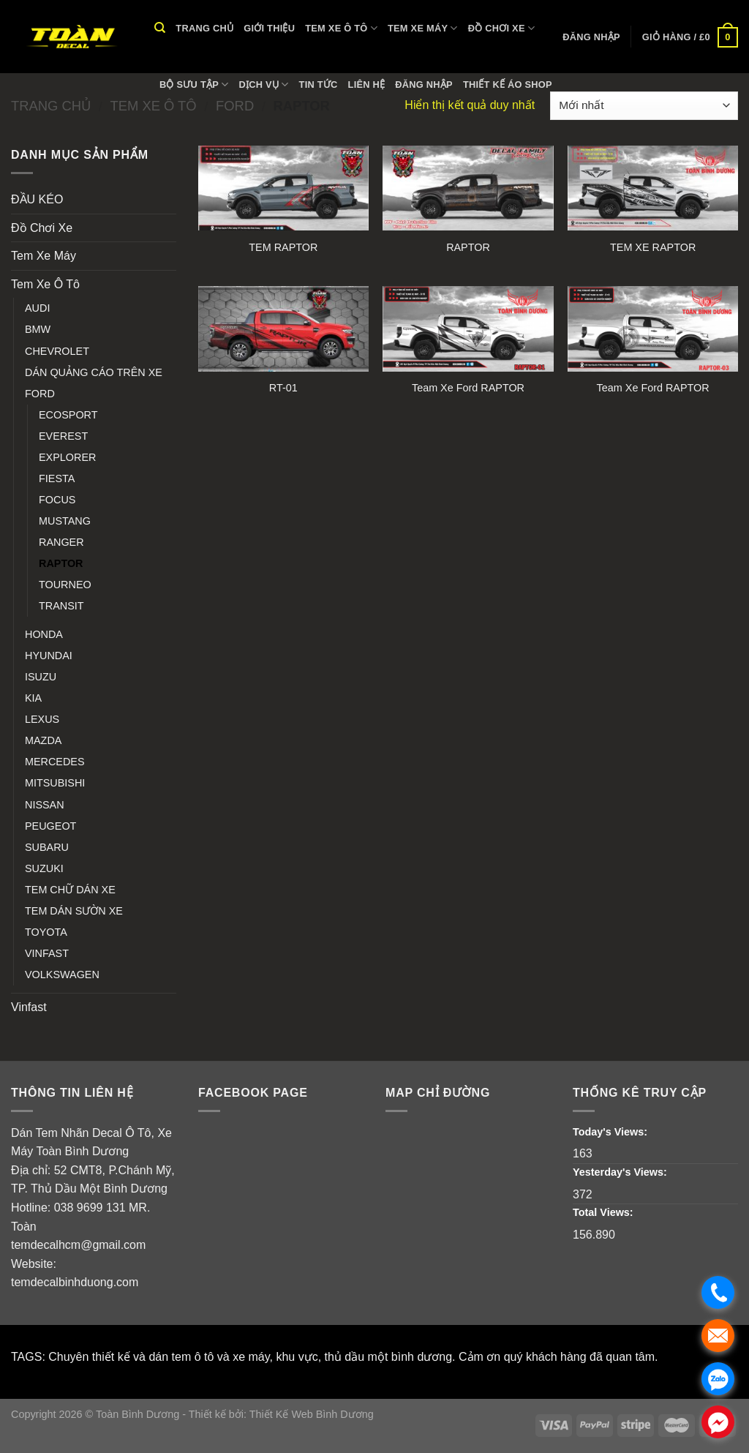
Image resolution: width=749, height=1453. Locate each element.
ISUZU (40, 677)
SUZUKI (44, 868)
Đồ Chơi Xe (501, 28)
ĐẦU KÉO (37, 199)
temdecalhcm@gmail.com (78, 1245)
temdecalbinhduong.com (74, 1282)
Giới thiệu (269, 28)
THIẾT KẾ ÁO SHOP (507, 84)
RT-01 (283, 388)
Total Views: (604, 1212)
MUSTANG (65, 521)
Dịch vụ (264, 84)
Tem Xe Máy (423, 28)
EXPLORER (67, 457)
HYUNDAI (48, 655)
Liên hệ (366, 84)
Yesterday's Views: (621, 1172)
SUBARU (47, 847)
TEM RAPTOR (283, 247)
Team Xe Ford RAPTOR (468, 388)
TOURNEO (65, 584)
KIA (33, 698)
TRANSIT (61, 606)
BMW (37, 329)
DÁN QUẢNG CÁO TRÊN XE (93, 372)
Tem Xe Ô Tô (341, 28)
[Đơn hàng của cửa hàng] (644, 105)
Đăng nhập (424, 84)
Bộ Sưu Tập (194, 84)
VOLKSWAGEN (62, 974)
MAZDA (43, 740)
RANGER (61, 542)
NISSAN (44, 805)
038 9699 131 (90, 1207)
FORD (40, 393)
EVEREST (63, 436)
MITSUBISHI (55, 783)
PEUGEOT (50, 826)
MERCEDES (55, 761)
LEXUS (42, 719)
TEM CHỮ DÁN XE (70, 890)
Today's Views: (611, 1132)
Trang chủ (204, 28)
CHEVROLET (57, 351)
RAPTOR (61, 563)
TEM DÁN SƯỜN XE (74, 911)
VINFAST (47, 953)
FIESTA (57, 478)
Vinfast (29, 1007)
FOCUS (57, 500)
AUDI (37, 308)
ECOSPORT (68, 415)
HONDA (44, 634)
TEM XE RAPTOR (653, 247)
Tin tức (318, 84)
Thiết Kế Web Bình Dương (311, 1414)
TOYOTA (46, 932)
